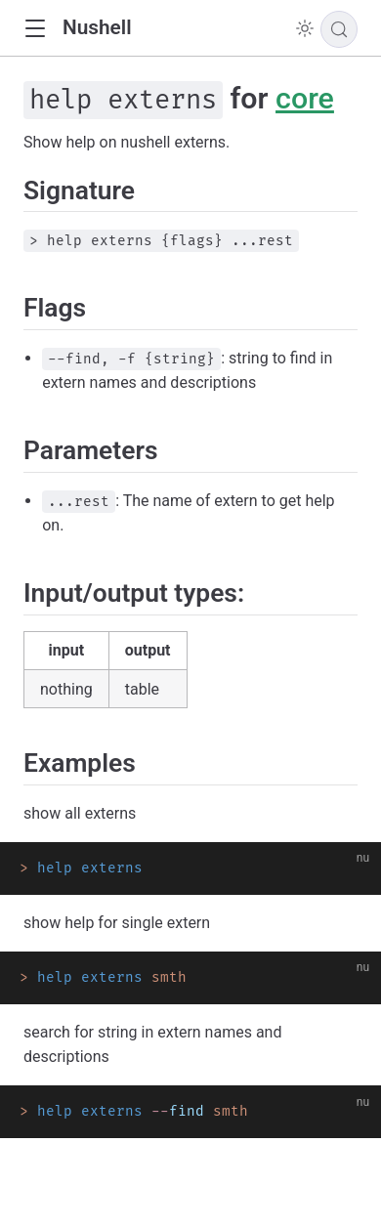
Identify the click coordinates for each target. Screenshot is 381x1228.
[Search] (339, 29)
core (304, 98)
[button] (35, 29)
